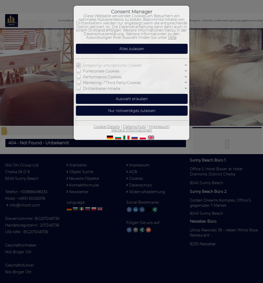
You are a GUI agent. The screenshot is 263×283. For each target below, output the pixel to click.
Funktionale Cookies (101, 71)
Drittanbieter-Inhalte (101, 88)
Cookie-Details (107, 126)
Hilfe (172, 37)
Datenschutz (134, 126)
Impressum (159, 126)
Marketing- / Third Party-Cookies (112, 82)
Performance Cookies (102, 77)
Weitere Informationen (131, 130)
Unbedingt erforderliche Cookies (112, 65)
